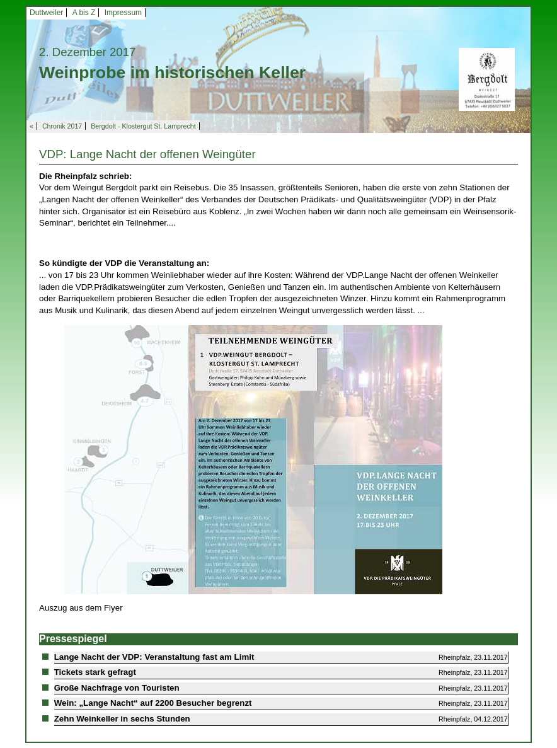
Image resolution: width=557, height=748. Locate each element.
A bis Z (84, 12)
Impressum (123, 12)
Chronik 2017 (62, 126)
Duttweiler (46, 12)
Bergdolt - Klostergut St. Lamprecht (143, 126)
